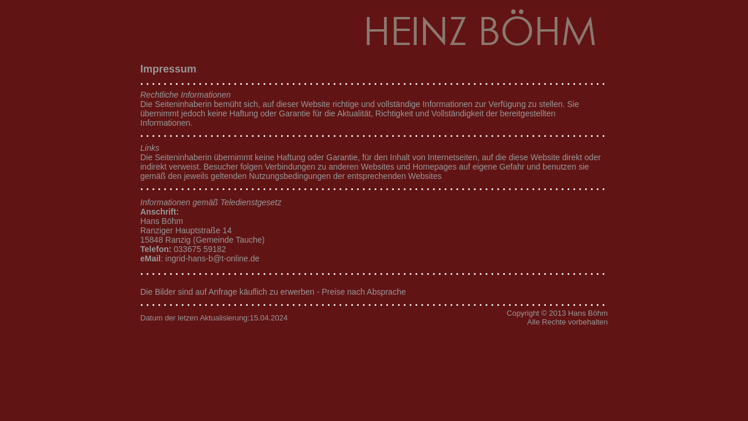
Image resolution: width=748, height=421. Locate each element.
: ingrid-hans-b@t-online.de (199, 258)
